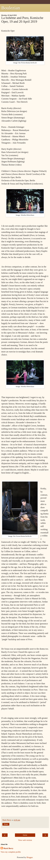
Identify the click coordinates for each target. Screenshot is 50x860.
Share (6, 824)
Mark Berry (8, 848)
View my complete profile (11, 852)
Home (25, 835)
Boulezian (10, 7)
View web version (25, 840)
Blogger (30, 857)
